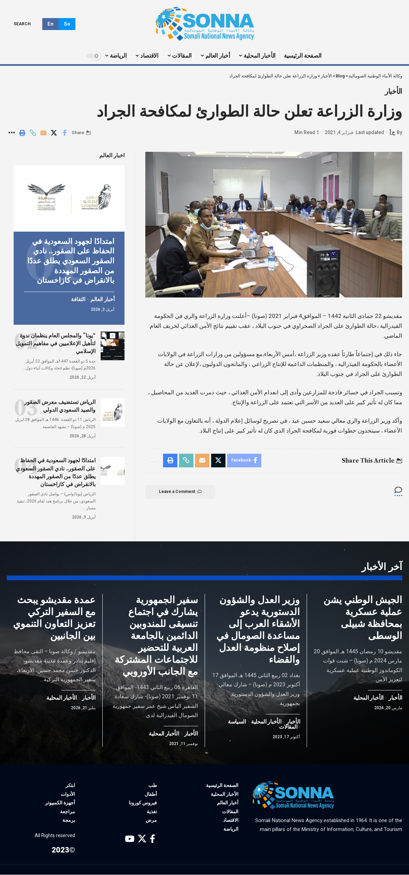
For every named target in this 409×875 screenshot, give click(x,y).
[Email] (43, 132)
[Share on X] (54, 132)
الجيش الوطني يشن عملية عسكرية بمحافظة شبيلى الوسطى (362, 618)
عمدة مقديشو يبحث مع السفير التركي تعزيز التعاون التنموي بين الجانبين (54, 618)
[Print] (22, 132)
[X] (142, 839)
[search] (27, 24)
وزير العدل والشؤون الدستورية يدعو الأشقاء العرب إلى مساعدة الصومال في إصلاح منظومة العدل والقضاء (258, 630)
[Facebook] (152, 839)
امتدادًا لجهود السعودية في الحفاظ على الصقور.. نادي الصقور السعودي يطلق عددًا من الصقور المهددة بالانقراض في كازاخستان (70, 260)
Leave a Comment (180, 492)
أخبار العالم (102, 298)
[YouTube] (129, 839)
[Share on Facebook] (64, 132)
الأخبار (393, 91)
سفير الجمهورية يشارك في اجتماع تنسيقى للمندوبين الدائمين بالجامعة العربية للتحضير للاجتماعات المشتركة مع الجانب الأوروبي (156, 635)
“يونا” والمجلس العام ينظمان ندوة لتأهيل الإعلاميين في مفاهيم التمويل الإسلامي (56, 342)
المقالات (288, 727)
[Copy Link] (33, 132)
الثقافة (78, 298)
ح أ (392, 132)
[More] (11, 132)
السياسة (237, 722)
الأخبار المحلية (368, 698)
